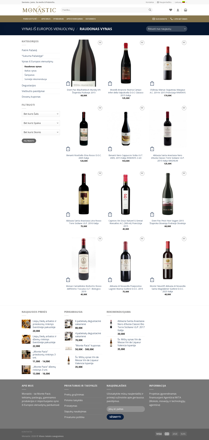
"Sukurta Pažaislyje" (32, 56)
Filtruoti (29, 141)
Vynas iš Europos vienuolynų (48, 28)
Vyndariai (58, 18)
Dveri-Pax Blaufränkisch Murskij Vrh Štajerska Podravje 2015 (84, 91)
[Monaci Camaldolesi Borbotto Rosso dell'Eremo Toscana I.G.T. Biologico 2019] (83, 259)
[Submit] (149, 10)
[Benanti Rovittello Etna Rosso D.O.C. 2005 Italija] (83, 128)
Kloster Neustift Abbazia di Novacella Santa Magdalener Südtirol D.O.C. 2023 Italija (167, 289)
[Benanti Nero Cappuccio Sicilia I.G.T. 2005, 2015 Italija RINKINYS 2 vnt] (125, 128)
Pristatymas (70, 405)
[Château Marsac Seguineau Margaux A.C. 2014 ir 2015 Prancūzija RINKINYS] (167, 63)
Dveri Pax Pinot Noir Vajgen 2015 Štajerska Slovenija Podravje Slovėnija (168, 222)
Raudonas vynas (33, 66)
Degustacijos (29, 85)
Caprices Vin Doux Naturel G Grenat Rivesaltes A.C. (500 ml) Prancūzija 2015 (126, 223)
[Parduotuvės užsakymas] (166, 29)
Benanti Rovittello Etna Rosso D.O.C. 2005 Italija (83, 156)
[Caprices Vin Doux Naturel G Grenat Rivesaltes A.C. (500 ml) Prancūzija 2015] (125, 194)
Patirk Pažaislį (29, 50)
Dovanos (91, 18)
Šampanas (30, 75)
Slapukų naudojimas (75, 411)
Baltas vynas (31, 70)
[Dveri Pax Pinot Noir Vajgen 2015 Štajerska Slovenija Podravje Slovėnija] (167, 194)
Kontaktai (150, 2)
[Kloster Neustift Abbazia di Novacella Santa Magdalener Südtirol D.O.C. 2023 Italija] (167, 259)
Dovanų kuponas (31, 96)
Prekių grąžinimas (74, 394)
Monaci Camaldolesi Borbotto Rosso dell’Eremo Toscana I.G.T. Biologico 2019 (83, 289)
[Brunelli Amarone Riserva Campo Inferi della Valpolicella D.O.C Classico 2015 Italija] (125, 63)
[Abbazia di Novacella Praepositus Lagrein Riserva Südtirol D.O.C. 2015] (125, 259)
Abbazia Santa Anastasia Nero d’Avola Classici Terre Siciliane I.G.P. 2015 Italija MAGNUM (167, 158)
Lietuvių (181, 2)
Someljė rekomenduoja (36, 79)
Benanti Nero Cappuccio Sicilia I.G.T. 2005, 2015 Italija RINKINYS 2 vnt (126, 156)
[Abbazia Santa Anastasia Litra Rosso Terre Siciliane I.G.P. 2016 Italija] (83, 194)
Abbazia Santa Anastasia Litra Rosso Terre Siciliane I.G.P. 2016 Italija (83, 222)
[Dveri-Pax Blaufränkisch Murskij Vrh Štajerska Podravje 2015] (83, 63)
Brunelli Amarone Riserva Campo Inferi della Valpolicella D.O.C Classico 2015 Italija (125, 93)
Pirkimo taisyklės (73, 400)
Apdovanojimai (75, 18)
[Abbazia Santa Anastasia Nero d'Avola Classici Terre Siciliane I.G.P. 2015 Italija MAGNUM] (167, 128)
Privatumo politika (74, 417)
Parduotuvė (31, 18)
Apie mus (46, 18)
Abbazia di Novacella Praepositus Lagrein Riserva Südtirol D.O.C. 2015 (126, 287)
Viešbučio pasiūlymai (33, 91)
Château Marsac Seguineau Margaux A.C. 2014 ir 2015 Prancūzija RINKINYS (168, 91)
